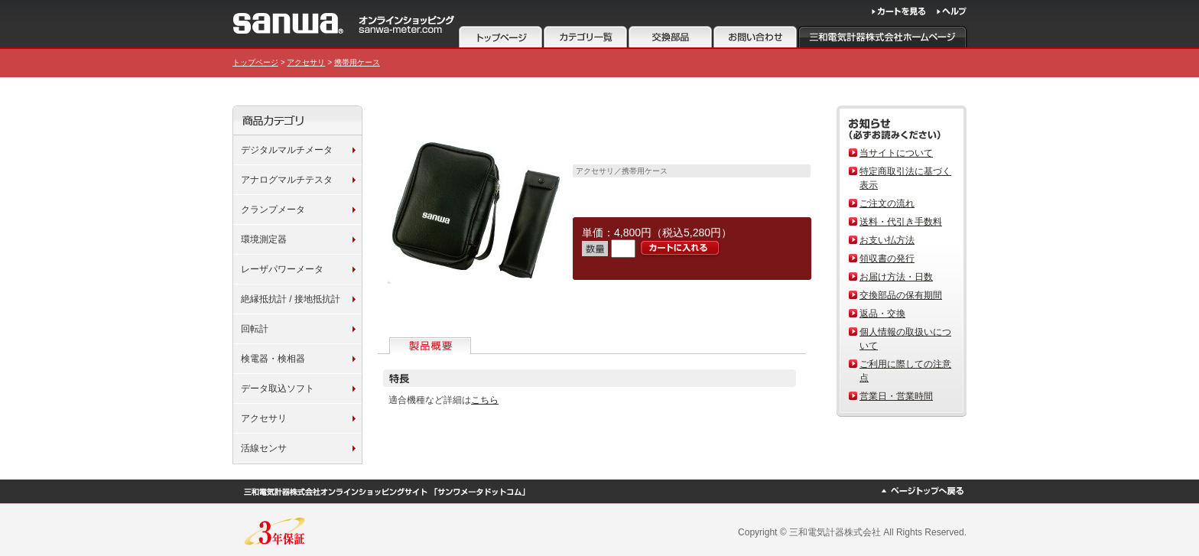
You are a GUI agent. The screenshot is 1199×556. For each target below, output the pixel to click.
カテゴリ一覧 (585, 36)
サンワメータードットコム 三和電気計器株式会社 (343, 23)
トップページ (500, 36)
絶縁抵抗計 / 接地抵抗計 (290, 299)
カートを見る (899, 11)
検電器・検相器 (273, 358)
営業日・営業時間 (896, 396)
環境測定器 (264, 239)
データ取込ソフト (277, 388)
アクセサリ (306, 62)
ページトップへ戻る (922, 491)
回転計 (254, 329)
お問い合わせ (755, 36)
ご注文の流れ (887, 203)
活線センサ (264, 448)
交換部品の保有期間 (900, 295)
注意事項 (670, 36)
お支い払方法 (887, 240)
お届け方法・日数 (896, 276)
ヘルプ (952, 11)
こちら (485, 400)
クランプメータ (273, 209)
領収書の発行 (887, 258)
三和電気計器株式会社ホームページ (883, 36)
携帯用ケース (357, 62)
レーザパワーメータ (282, 269)
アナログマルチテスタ (287, 179)
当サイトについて (896, 153)
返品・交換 (882, 313)
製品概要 (431, 345)
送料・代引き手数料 (900, 221)
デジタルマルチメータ (287, 150)
